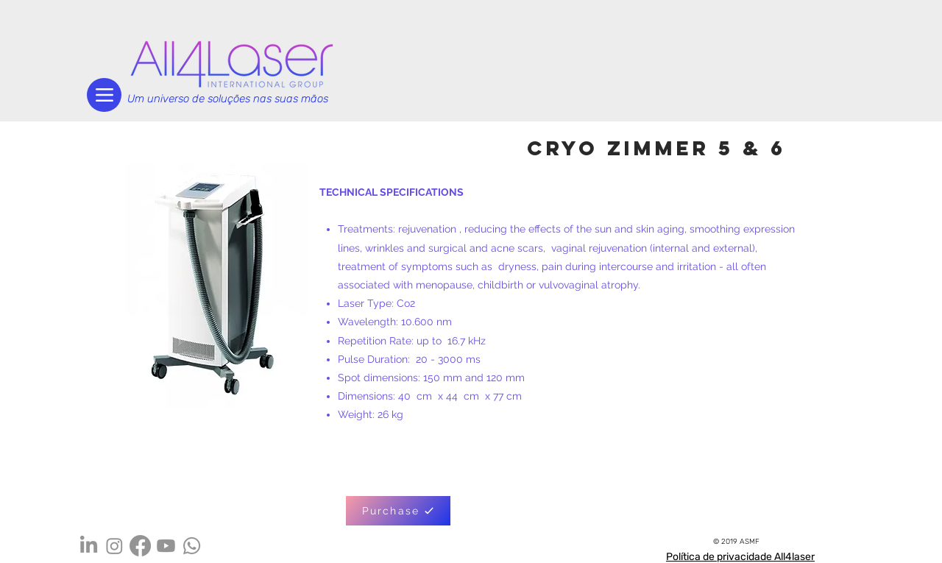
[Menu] (104, 95)
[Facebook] (140, 545)
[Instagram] (114, 545)
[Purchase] (398, 510)
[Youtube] (166, 545)
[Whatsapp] (191, 545)
